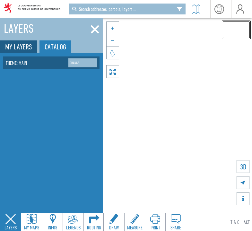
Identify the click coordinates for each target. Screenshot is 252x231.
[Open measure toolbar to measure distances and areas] (134, 222)
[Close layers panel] (10, 222)
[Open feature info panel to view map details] (52, 222)
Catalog (55, 46)
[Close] (95, 29)
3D (243, 166)
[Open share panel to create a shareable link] (175, 222)
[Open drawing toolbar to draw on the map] (114, 222)
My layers (18, 46)
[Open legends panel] (73, 222)
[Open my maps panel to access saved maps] (31, 222)
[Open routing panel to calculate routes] (94, 222)
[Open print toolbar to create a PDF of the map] (155, 222)
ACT (247, 222)
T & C (234, 222)
